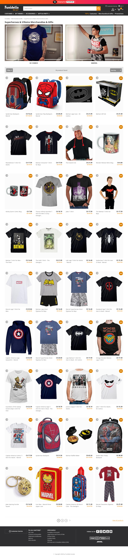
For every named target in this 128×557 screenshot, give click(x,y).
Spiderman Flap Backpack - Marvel (44, 115)
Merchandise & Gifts (17, 19)
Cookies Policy (51, 538)
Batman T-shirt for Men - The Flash (13, 261)
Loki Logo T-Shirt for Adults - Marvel (74, 261)
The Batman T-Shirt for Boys (103, 212)
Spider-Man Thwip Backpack (102, 456)
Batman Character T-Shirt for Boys (44, 164)
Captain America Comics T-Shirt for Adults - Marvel (14, 456)
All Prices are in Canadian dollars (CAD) (58, 542)
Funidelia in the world (53, 532)
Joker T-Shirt (70, 211)
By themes (19, 14)
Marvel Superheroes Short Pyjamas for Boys (74, 310)
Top (86, 14)
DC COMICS (34, 63)
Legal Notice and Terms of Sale (55, 534)
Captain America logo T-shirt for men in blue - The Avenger (44, 409)
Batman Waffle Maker (73, 455)
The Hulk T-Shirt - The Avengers (43, 261)
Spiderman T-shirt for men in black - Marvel (104, 261)
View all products (117, 520)
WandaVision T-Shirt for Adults (13, 164)
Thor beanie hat (71, 163)
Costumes (8, 14)
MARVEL (94, 63)
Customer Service (16, 531)
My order (31, 532)
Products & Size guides (34, 534)
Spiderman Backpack (42, 455)
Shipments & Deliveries (34, 536)
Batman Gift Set (101, 114)
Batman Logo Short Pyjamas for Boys (42, 310)
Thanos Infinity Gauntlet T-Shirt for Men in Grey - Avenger (44, 213)
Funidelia (7, 19)
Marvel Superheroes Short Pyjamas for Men (44, 359)
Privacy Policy (51, 536)
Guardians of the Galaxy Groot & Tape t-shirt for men (13, 409)
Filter (8, 70)
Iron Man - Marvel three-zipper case (43, 505)
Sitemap (49, 540)
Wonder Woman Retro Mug (104, 163)
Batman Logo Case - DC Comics (73, 115)
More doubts (32, 540)
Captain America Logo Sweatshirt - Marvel (12, 359)
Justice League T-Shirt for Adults (74, 408)
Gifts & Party (43, 14)
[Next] (69, 520)
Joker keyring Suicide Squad (12, 505)
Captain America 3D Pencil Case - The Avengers (74, 505)
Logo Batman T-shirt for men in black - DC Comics (74, 359)
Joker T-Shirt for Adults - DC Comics (103, 408)
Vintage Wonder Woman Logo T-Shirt (103, 359)
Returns (30, 538)
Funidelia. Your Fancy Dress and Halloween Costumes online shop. (11, 8)
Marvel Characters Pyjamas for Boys (104, 505)
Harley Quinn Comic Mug (14, 211)
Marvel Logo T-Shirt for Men (13, 310)
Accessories (30, 14)
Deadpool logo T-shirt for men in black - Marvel (104, 310)
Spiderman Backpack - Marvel (13, 115)
